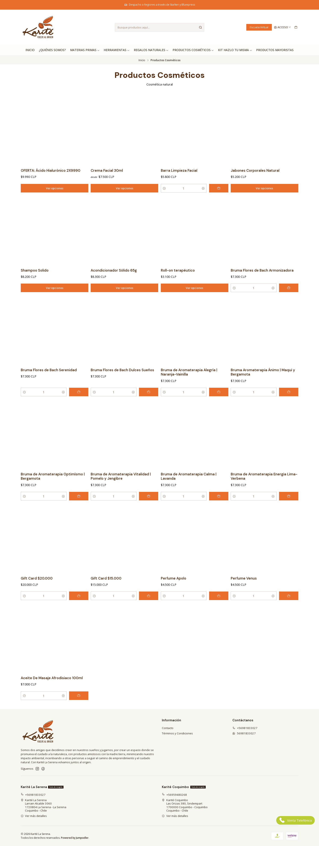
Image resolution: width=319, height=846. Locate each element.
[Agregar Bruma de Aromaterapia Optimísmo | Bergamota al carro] (78, 505)
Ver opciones (54, 188)
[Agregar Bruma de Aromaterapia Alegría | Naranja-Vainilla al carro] (218, 401)
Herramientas (117, 50)
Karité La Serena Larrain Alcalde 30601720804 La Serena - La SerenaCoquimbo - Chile (43, 805)
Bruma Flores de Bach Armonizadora (262, 279)
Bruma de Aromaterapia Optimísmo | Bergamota (53, 485)
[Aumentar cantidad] (203, 188)
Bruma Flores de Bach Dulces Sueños (122, 379)
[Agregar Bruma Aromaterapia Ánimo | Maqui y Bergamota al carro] (288, 401)
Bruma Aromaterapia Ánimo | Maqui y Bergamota (263, 381)
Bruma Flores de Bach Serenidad (49, 379)
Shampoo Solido (35, 279)
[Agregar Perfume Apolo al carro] (218, 605)
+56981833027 (244, 728)
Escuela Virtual (259, 27)
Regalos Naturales (151, 50)
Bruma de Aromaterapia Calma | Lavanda (188, 485)
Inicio (30, 50)
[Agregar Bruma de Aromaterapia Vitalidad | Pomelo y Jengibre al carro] (148, 505)
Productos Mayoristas (275, 50)
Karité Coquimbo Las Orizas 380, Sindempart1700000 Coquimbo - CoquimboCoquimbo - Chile (185, 805)
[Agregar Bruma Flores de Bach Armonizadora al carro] (288, 297)
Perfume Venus (244, 587)
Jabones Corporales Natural (255, 170)
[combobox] (159, 27)
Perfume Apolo (173, 587)
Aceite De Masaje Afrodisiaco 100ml (52, 687)
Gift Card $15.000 (106, 587)
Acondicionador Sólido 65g (114, 279)
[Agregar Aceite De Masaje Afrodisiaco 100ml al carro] (78, 704)
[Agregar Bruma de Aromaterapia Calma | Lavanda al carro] (218, 505)
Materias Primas (85, 50)
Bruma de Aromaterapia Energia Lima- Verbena (264, 485)
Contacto (167, 728)
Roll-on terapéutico (178, 279)
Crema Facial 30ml (107, 170)
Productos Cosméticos (193, 50)
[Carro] (295, 27)
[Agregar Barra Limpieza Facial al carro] (218, 188)
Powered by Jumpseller (75, 838)
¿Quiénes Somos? (52, 50)
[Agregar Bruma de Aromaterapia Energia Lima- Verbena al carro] (288, 505)
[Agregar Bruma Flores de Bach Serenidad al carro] (78, 401)
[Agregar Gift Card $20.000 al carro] (78, 605)
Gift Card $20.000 (37, 587)
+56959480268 (174, 795)
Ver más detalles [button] (34, 816)
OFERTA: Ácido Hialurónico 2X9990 (50, 170)
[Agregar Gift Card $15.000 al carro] (148, 605)
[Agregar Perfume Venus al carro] (288, 605)
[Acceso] (282, 27)
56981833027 (244, 733)
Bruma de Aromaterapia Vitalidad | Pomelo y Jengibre (121, 485)
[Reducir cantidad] (164, 188)
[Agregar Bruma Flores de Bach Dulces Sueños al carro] (148, 401)
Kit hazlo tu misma (235, 50)
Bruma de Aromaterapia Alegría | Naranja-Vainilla (189, 381)
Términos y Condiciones (177, 733)
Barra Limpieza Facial (179, 170)
